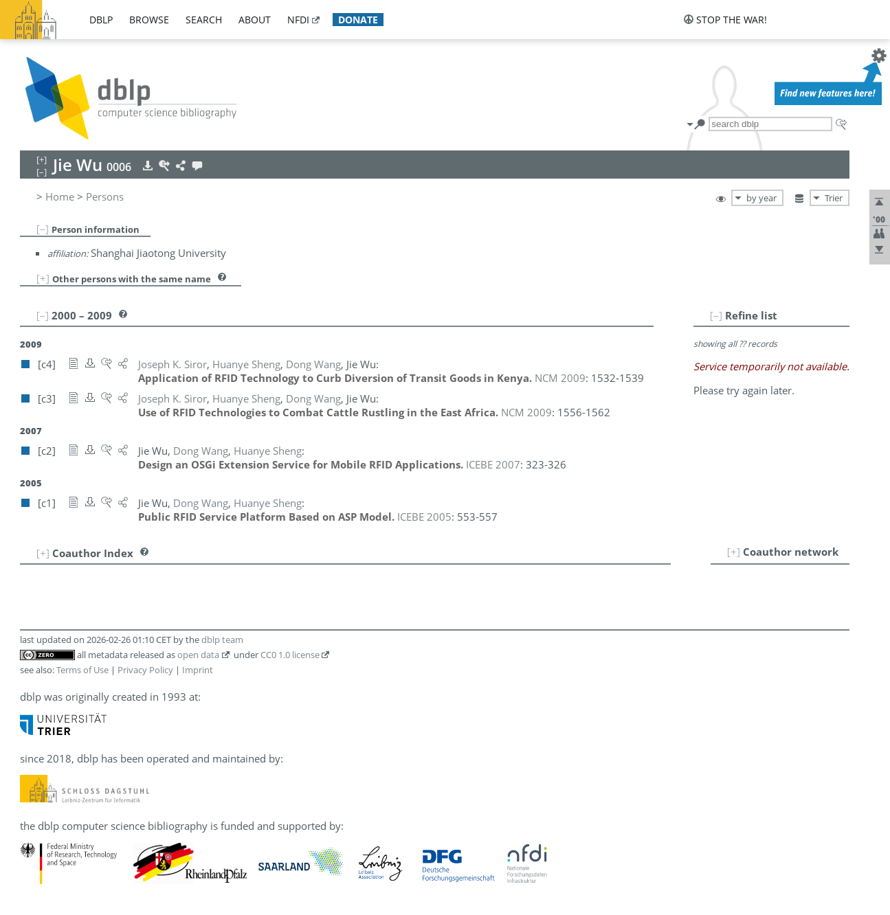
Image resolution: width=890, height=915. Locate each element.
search (204, 19)
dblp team (222, 639)
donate (358, 19)
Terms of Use (82, 670)
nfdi (298, 19)
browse (149, 19)
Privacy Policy (145, 670)
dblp (101, 19)
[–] (42, 229)
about (254, 19)
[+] (42, 278)
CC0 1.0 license (290, 654)
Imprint (197, 670)
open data (198, 654)
